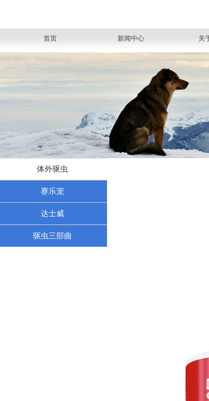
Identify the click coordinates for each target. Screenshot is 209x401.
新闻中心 (131, 38)
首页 (50, 38)
